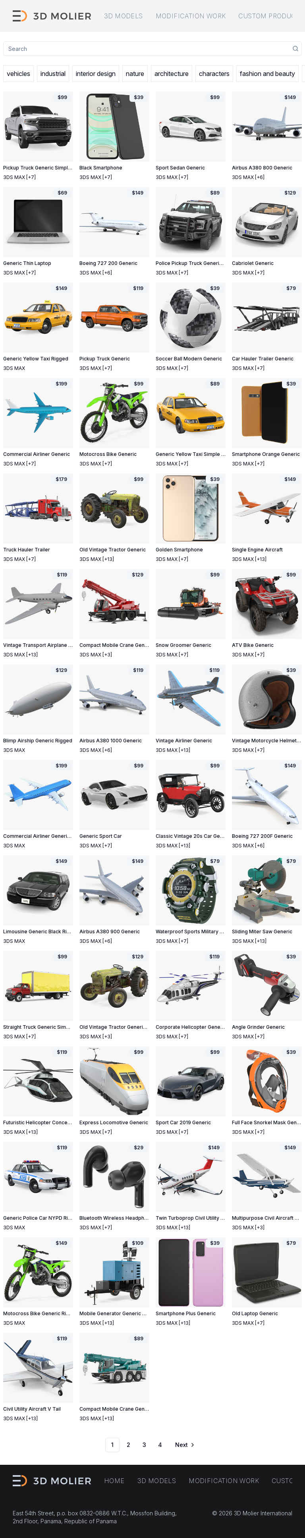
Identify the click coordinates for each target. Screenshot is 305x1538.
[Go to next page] (184, 1445)
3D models (123, 16)
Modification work (191, 16)
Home (114, 1481)
